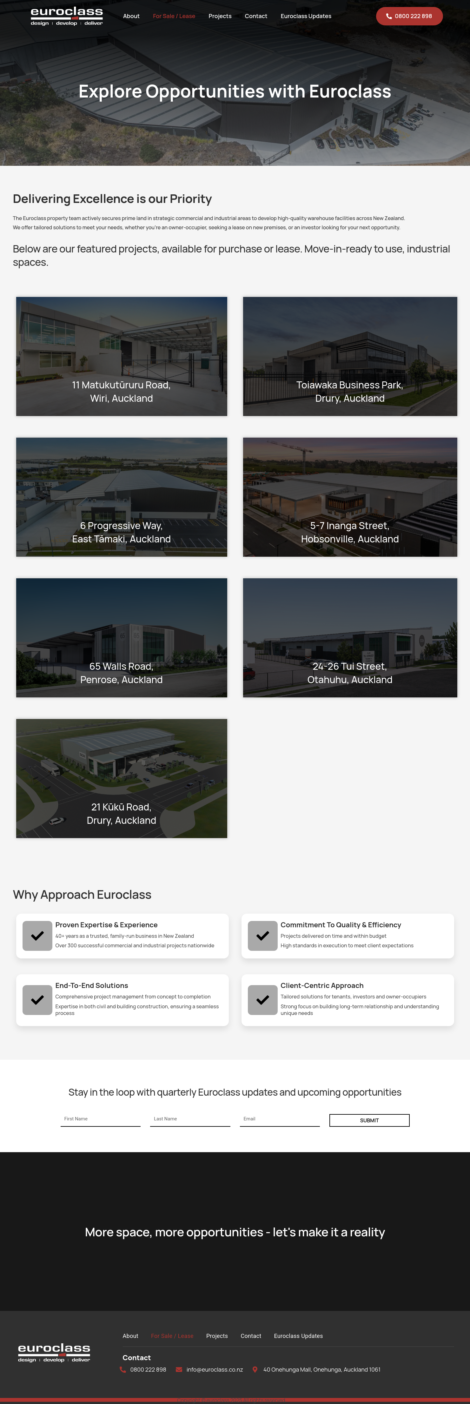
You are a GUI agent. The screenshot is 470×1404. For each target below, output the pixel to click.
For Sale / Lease (174, 16)
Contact (256, 16)
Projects (220, 16)
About (131, 16)
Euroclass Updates (306, 16)
